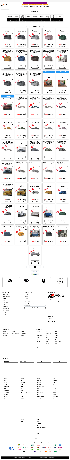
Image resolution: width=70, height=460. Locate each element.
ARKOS (5, 374)
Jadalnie (13, 331)
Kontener (56, 335)
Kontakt (4, 300)
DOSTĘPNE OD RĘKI (39, 6)
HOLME (22, 396)
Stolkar (54, 384)
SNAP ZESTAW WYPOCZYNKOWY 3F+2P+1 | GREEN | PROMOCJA (21, 121)
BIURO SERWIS (6, 386)
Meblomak (38, 388)
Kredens (38, 337)
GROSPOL (22, 386)
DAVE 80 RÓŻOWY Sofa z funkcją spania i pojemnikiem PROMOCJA (48, 30)
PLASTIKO (38, 429)
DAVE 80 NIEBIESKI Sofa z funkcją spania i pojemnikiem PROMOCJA (21, 51)
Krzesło (47, 337)
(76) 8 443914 (50, 305)
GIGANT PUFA (23, 382)
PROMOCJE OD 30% (42, 3)
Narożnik (56, 343)
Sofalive (54, 378)
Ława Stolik (47, 339)
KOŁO (21, 413)
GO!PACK (22, 384)
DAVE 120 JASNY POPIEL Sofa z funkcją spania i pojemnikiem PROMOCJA (35, 30)
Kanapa (56, 333)
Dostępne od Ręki (6, 308)
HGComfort (22, 394)
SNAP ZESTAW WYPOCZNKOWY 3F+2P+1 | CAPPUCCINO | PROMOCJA (7, 142)
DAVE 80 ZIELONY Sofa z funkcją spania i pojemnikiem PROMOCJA (62, 30)
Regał (37, 347)
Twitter (26, 296)
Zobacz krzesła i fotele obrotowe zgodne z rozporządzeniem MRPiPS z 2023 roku (35, 4)
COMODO (5, 396)
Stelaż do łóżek (57, 347)
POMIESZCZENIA (27, 6)
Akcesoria (38, 331)
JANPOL (22, 400)
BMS (5, 388)
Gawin (21, 380)
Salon (13, 335)
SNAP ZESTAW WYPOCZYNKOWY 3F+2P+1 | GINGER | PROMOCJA (7, 121)
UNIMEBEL (54, 394)
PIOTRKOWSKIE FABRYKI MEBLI (41, 427)
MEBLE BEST (39, 378)
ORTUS (38, 417)
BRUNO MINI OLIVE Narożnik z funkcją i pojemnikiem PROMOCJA (48, 142)
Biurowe (4, 331)
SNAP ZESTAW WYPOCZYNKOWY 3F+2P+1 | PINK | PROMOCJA (62, 121)
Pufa (55, 345)
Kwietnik (38, 339)
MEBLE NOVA (39, 382)
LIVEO (21, 423)
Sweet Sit (54, 392)
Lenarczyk (22, 419)
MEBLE (22, 6)
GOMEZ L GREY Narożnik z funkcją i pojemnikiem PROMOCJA (7, 206)
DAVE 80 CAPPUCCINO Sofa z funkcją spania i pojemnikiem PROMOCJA (48, 51)
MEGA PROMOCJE (46, 6)
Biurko (56, 331)
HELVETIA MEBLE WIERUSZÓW (25, 392)
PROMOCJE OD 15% (27, 3)
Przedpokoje (5, 335)
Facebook (26, 294)
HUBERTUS (22, 398)
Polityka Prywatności (6, 296)
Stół (37, 349)
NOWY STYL (38, 413)
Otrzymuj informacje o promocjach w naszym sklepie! (32, 303)
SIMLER (54, 376)
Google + (26, 298)
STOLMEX (54, 390)
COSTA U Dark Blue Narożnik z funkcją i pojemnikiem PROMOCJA (62, 163)
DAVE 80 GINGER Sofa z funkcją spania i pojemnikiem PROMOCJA (7, 51)
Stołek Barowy (48, 349)
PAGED (38, 419)
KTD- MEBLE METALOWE (24, 415)
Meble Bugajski (39, 380)
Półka (37, 345)
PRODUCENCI (32, 6)
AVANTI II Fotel (21, 206)
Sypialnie (22, 335)
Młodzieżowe (23, 333)
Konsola (47, 335)
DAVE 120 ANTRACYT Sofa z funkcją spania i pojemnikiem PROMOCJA (7, 30)
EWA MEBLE (6, 415)
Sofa (46, 347)
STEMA (54, 382)
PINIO (37, 425)
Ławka (56, 339)
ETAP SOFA (6, 413)
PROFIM (38, 433)
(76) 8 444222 (50, 303)
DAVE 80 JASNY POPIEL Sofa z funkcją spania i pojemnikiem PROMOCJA (35, 74)
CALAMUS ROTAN (7, 392)
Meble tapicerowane (15, 333)
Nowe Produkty (5, 306)
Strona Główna (5, 294)
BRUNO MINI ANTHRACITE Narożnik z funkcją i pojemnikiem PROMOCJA (35, 142)
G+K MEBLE (22, 376)
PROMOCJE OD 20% (35, 3)
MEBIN (38, 374)
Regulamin (4, 298)
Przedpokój (47, 345)
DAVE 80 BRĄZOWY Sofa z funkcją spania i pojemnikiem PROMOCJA (35, 51)
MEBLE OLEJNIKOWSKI (40, 386)
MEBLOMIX (38, 394)
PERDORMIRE (39, 423)
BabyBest (5, 378)
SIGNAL (54, 374)
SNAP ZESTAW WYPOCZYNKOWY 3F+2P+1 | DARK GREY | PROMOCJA (62, 98)
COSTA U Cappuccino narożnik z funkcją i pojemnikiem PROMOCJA (21, 163)
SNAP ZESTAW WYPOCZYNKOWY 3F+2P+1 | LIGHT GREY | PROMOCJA (48, 121)
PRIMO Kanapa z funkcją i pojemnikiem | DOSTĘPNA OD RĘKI (7, 99)
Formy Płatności (5, 302)
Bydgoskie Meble (6, 390)
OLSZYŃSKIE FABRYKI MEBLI (41, 415)
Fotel (37, 333)
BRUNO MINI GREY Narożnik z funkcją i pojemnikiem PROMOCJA (62, 142)
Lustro (47, 341)
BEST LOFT (5, 382)
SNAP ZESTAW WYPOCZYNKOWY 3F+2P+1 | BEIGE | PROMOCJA (21, 98)
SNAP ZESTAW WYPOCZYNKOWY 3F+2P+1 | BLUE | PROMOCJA (35, 98)
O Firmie (4, 304)
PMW (37, 431)
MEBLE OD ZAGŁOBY (40, 384)
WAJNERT (54, 400)
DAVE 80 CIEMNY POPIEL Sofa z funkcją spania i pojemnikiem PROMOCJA (21, 74)
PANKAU (38, 421)
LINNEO (22, 421)
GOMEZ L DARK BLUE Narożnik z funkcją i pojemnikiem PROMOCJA (62, 185)
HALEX (22, 388)
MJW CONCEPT (39, 398)
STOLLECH (54, 386)
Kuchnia (56, 337)
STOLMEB (54, 388)
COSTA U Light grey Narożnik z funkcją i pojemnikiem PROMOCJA (48, 163)
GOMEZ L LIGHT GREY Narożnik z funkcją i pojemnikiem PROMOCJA (35, 185)
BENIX (5, 380)
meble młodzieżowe (5, 454)
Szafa (56, 349)
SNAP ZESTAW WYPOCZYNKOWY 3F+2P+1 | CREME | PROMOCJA (48, 98)
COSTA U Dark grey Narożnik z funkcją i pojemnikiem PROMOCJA (35, 163)
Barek (47, 331)
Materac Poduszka (58, 341)
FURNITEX (22, 374)
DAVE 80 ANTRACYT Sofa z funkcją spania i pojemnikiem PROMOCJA (7, 74)
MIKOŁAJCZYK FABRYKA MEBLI (41, 396)
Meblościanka (39, 343)
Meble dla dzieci (5, 333)
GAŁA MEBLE (22, 378)
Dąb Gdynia (6, 400)
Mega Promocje (5, 316)
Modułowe (47, 343)
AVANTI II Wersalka (35, 206)
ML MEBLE (38, 400)
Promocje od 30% (6, 314)
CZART (5, 398)
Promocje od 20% (6, 312)
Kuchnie (22, 331)
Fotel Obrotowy (48, 333)
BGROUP (5, 384)
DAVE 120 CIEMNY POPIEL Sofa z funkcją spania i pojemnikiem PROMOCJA (21, 30)
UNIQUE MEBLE (55, 396)
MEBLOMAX (38, 390)
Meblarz (38, 376)
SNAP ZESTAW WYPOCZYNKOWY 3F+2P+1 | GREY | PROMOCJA (35, 121)
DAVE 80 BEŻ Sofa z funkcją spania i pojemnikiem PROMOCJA (62, 51)
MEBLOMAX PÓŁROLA (40, 392)
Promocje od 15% (6, 310)
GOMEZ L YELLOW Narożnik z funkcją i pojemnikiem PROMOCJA (21, 185)
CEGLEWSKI (6, 394)
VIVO (54, 398)
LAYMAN (22, 417)
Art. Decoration (6, 376)
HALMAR (22, 390)
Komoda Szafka (39, 335)
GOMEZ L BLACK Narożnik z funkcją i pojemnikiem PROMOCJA (49, 185)
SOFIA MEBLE (55, 380)
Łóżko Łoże (38, 341)
